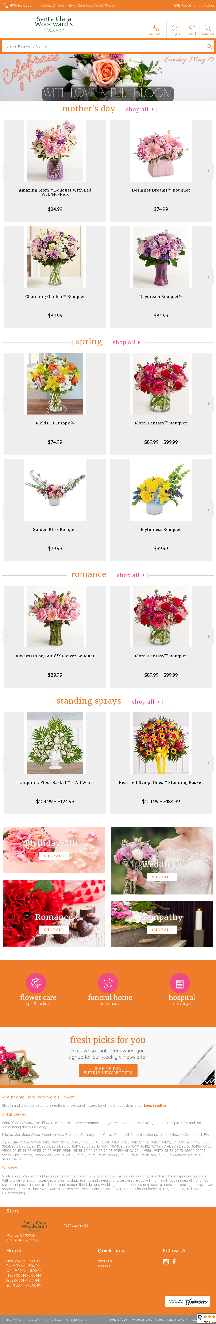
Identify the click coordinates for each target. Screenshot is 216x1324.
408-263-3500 (21, 5)
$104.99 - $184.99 (161, 801)
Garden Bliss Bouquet (55, 529)
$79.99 (55, 548)
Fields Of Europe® (55, 423)
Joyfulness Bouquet (161, 529)
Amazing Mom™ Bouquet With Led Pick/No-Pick (55, 192)
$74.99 (161, 209)
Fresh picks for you (108, 1047)
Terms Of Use (117, 1319)
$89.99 (55, 675)
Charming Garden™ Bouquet (55, 296)
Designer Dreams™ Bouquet (161, 190)
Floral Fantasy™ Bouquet (161, 423)
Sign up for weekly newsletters (108, 1070)
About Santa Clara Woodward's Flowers (38, 1097)
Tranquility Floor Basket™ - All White (55, 782)
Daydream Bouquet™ (161, 296)
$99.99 (161, 548)
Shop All (137, 109)
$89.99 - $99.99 (161, 442)
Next (209, 171)
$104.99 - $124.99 (55, 801)
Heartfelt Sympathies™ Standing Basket (161, 782)
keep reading (155, 1105)
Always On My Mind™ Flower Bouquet (55, 656)
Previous (6, 171)
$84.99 (55, 209)
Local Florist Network (172, 1319)
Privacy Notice (142, 1319)
